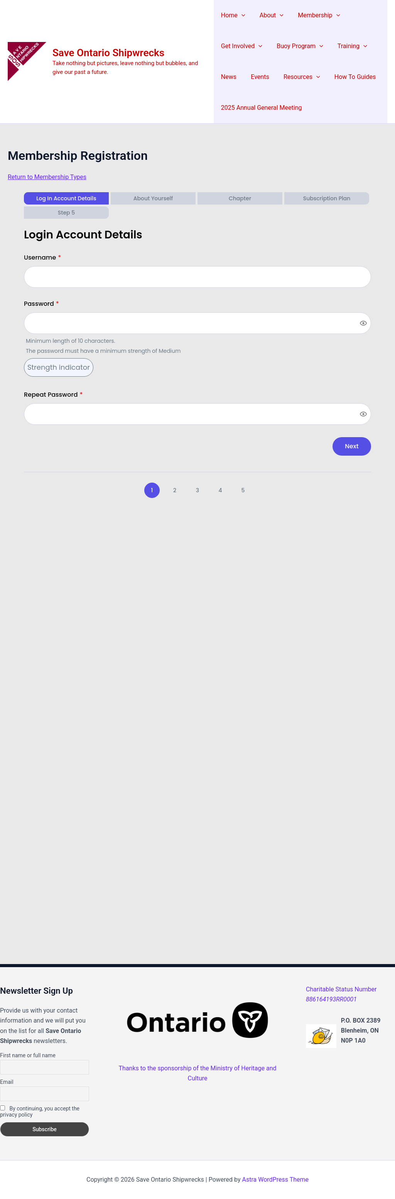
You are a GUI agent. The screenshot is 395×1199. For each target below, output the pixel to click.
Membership (315, 15)
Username (42, 257)
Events (258, 76)
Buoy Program (298, 46)
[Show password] (363, 323)
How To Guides (349, 76)
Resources (297, 77)
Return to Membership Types (47, 177)
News (228, 76)
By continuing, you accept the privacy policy (39, 1111)
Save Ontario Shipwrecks (108, 53)
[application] (241, 15)
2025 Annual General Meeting (261, 107)
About (269, 15)
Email (7, 1082)
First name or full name (28, 1055)
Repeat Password (53, 394)
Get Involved (241, 46)
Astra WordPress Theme (275, 1179)
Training (348, 46)
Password (41, 303)
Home (233, 15)
